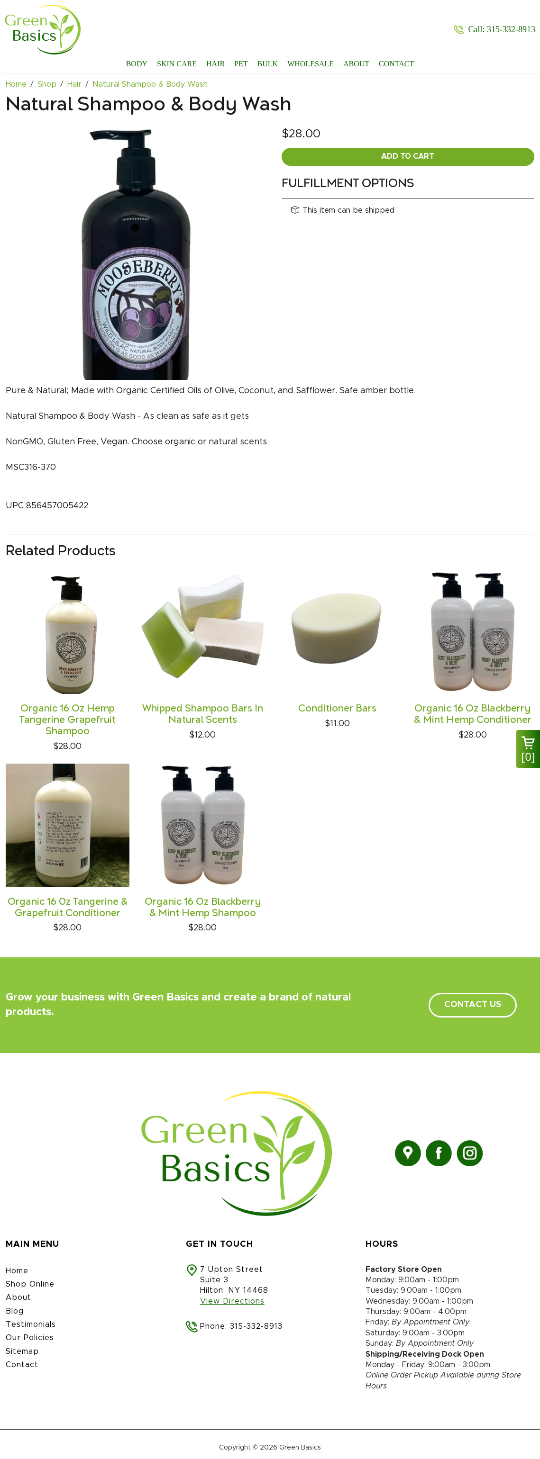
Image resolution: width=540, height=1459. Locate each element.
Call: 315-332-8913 (502, 29)
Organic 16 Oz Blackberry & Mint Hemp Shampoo (203, 907)
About (356, 64)
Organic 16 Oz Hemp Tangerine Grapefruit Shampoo (67, 720)
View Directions (232, 1301)
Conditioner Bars (337, 708)
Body (136, 64)
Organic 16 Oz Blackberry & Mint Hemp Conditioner (472, 714)
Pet (240, 64)
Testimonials (31, 1324)
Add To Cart (407, 156)
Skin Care (177, 64)
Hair (215, 64)
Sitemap (22, 1351)
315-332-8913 (256, 1326)
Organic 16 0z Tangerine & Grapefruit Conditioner (68, 907)
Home (17, 1271)
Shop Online (30, 1284)
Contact (396, 64)
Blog (15, 1311)
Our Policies (30, 1338)
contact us (472, 1004)
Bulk (267, 64)
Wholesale (310, 64)
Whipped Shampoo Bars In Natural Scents (202, 714)
